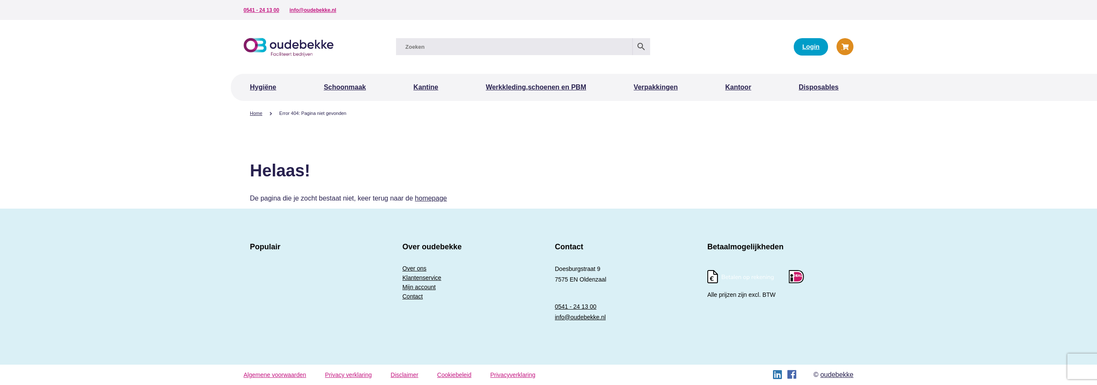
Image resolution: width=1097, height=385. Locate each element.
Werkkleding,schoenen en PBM (536, 87)
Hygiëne (263, 87)
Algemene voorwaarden (275, 374)
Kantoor (738, 87)
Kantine (425, 87)
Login (811, 46)
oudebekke (836, 374)
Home (256, 113)
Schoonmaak (345, 87)
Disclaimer (404, 374)
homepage (431, 198)
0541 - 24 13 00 (261, 10)
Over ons (414, 268)
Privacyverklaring (512, 374)
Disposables (819, 87)
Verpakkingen (656, 87)
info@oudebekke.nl (313, 10)
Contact (412, 296)
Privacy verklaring (348, 374)
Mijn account (419, 287)
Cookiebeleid (454, 374)
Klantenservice (421, 277)
